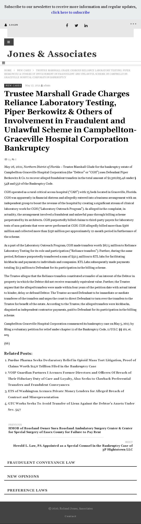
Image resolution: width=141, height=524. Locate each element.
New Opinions (23, 476)
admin (46, 85)
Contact (70, 516)
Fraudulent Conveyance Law (41, 463)
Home (8, 70)
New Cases (24, 70)
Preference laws (27, 490)
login (13, 25)
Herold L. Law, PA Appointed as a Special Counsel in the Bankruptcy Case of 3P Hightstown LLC (70, 447)
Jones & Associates (52, 54)
